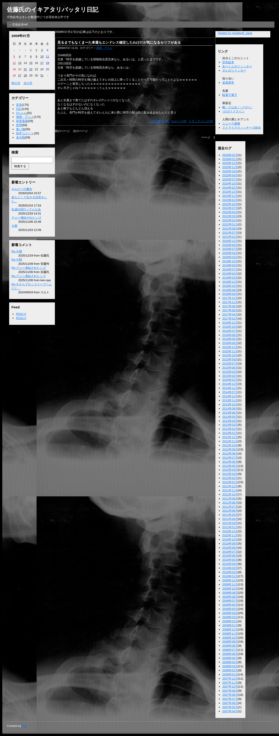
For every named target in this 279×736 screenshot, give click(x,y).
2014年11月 (230, 388)
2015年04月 (230, 371)
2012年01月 (230, 482)
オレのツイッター (234, 70)
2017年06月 (230, 310)
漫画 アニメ (25, 117)
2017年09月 (230, 306)
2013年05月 (230, 416)
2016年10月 (230, 326)
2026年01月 (230, 159)
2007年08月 (230, 694)
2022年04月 (230, 212)
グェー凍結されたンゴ (26, 217)
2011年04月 (230, 519)
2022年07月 (230, 208)
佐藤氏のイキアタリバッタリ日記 (52, 9)
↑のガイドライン (233, 111)
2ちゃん (21, 113)
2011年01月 (230, 527)
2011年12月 (230, 486)
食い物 (20, 129)
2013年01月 (230, 433)
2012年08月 (230, 453)
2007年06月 (230, 703)
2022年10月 (230, 204)
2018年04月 (230, 294)
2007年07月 (230, 699)
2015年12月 (230, 347)
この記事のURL (158, 121)
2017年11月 (230, 302)
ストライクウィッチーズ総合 (241, 127)
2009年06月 (230, 604)
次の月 (28, 83)
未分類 (20, 137)
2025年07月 (230, 179)
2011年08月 (230, 502)
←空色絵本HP (18, 24)
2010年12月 (230, 531)
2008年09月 (230, 641)
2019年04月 (230, 273)
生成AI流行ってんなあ (26, 209)
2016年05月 (230, 339)
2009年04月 (230, 613)
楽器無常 (228, 82)
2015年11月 (230, 351)
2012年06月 (230, 461)
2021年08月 (230, 228)
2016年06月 (230, 335)
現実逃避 (22, 121)
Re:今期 (16, 251)
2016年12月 (230, 322)
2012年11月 (230, 441)
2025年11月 (230, 167)
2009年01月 (230, 625)
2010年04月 (230, 564)
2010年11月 (230, 535)
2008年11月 (230, 633)
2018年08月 (230, 290)
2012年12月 (230, 437)
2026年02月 (230, 155)
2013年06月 (230, 412)
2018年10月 (230, 286)
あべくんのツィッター (237, 66)
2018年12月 (230, 281)
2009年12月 (230, 580)
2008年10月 (230, 637)
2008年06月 (230, 654)
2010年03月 (230, 568)
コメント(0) (179, 121)
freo (24, 726)
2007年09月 (230, 690)
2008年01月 (230, 674)
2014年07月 (230, 392)
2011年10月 (230, 494)
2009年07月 (230, 600)
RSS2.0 (21, 318)
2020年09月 (230, 245)
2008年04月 (230, 662)
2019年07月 (230, 269)
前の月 (15, 83)
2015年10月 (230, 355)
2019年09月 (230, 265)
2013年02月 (230, 429)
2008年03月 (230, 666)
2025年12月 (230, 163)
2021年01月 (230, 236)
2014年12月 (230, 384)
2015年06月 (230, 367)
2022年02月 (230, 220)
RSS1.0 (21, 314)
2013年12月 (230, 396)
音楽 (19, 104)
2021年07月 (230, 232)
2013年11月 (230, 400)
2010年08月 (230, 547)
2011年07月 (230, 506)
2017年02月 (230, 318)
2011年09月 (230, 498)
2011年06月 (230, 510)
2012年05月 (230, 466)
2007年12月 (230, 678)
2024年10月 (230, 183)
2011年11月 (230, 490)
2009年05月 (230, 609)
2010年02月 (230, 572)
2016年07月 (230, 331)
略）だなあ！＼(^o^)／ (237, 107)
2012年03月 (230, 474)
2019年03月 (230, 277)
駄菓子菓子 (229, 95)
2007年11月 (230, 682)
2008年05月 (230, 658)
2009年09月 (230, 592)
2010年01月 (230, 576)
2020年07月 (230, 249)
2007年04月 (230, 711)
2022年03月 (230, 216)
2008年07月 (230, 649)
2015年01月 (230, 379)
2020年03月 (230, 257)
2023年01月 (230, 200)
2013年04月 (230, 421)
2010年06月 (230, 555)
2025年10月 (230, 171)
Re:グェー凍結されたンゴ (28, 268)
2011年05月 (230, 514)
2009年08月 (230, 596)
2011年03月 (230, 523)
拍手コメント (25, 133)
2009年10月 (230, 588)
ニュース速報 (231, 123)
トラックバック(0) (200, 121)
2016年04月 (230, 343)
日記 (19, 109)
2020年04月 (230, 253)
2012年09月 (230, 449)
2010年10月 (230, 539)
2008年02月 (230, 670)
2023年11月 (230, 196)
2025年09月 (230, 175)
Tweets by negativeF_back (235, 33)
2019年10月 (230, 261)
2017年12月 (230, 298)
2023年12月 (230, 191)
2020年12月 (230, 241)
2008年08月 (230, 645)
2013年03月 (230, 424)
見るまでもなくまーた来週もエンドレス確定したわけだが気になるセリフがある (119, 42)
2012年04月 (230, 469)
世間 (19, 125)
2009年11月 (230, 584)
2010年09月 (230, 543)
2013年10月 (230, 404)
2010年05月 (230, 559)
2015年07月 (230, 363)
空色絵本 (228, 62)
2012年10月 (230, 445)
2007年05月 (230, 707)
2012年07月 (230, 457)
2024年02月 (230, 187)
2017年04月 (230, 314)
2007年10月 (230, 686)
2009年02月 (230, 621)
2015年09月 (230, 359)
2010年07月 (230, 551)
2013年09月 (230, 408)
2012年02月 (230, 478)
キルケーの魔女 (21, 189)
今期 (14, 226)
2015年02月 (230, 376)
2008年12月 (230, 629)
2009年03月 (230, 617)
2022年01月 (230, 224)
